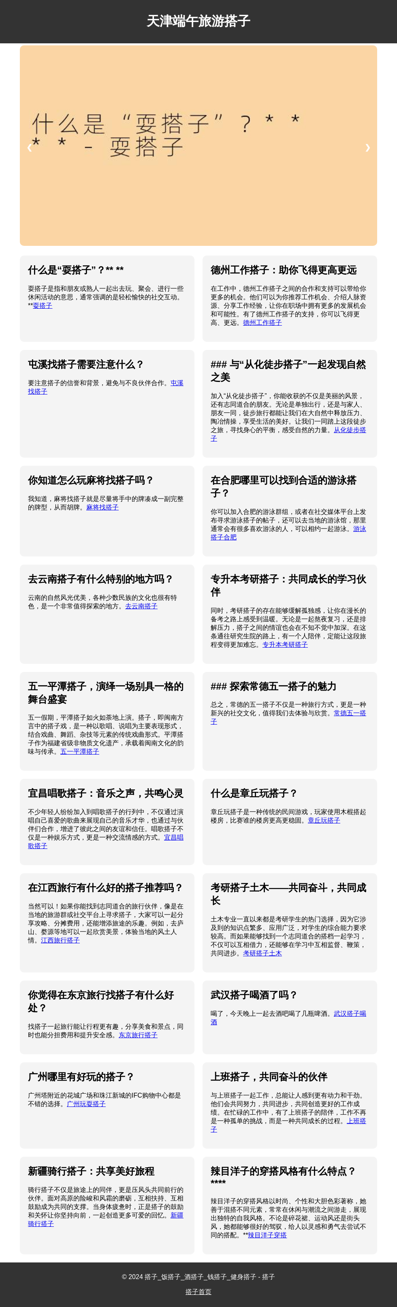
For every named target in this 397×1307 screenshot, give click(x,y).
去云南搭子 (141, 606)
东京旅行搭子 (138, 1035)
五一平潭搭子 (79, 751)
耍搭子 (42, 305)
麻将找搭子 (102, 507)
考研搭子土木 (262, 953)
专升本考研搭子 (285, 644)
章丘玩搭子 (324, 820)
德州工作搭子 (262, 322)
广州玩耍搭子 (86, 1103)
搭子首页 (198, 1291)
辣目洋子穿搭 (267, 1235)
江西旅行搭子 (60, 940)
